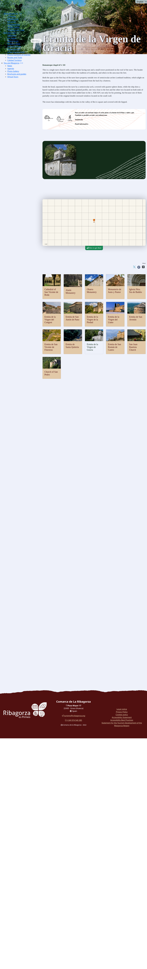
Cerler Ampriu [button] (21, 304)
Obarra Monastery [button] (19, 356)
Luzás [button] (14, 333)
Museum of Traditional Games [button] (23, 468)
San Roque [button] (20, 261)
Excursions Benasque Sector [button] (22, 81)
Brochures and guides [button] (16, 74)
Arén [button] (14, 316)
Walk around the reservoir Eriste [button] (21, 648)
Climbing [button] (15, 230)
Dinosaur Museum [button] (19, 462)
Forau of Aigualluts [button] (19, 158)
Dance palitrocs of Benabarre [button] (23, 574)
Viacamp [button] (15, 342)
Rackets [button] (15, 216)
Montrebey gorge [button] (18, 153)
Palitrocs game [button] (17, 565)
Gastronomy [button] (13, 24)
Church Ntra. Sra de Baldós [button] (22, 413)
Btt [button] (13, 236)
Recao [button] (14, 619)
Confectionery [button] (17, 602)
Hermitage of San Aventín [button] (21, 387)
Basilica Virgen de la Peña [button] (22, 428)
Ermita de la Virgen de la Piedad (92, 320)
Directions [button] (11, 35)
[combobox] (39, 41)
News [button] (9, 66)
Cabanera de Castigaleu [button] (24, 270)
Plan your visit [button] (10, 33)
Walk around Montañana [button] (18, 651)
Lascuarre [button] (16, 330)
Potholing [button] (16, 241)
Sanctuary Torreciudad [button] (20, 425)
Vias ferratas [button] (17, 233)
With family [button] (13, 27)
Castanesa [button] (19, 290)
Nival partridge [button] (18, 121)
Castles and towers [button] (16, 313)
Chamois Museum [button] (19, 470)
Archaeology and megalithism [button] (20, 433)
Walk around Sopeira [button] (16, 634)
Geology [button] (12, 144)
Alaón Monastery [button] (18, 353)
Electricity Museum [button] (19, 493)
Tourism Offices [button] (14, 46)
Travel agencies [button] (14, 49)
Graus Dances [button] (17, 551)
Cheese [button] (15, 591)
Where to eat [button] (12, 41)
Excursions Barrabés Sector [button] (22, 84)
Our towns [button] (11, 38)
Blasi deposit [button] (17, 459)
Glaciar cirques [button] (18, 161)
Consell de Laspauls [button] (19, 562)
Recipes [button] (12, 611)
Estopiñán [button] (16, 324)
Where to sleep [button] (13, 44)
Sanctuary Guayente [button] (19, 430)
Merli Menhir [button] (17, 439)
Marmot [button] (15, 127)
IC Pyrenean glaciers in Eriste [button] (23, 101)
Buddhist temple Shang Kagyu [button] (23, 419)
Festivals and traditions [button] (17, 545)
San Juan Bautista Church (133, 347)
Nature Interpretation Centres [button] (19, 87)
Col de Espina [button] (21, 284)
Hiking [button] (14, 227)
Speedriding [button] (16, 218)
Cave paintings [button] (17, 436)
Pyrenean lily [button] (17, 141)
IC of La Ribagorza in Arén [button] (22, 107)
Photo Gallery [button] (13, 71)
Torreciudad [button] (20, 264)
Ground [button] (11, 221)
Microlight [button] (16, 187)
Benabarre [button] (16, 319)
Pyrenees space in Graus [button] (21, 110)
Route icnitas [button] (17, 456)
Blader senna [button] (17, 138)
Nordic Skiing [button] (17, 210)
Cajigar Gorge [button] (17, 155)
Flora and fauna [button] (14, 112)
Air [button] (10, 181)
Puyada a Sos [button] (21, 299)
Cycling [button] (15, 244)
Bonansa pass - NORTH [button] (25, 276)
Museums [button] (12, 465)
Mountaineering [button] (18, 224)
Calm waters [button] (17, 193)
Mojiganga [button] (16, 554)
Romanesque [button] (13, 344)
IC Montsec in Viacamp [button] (21, 104)
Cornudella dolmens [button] (19, 445)
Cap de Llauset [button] (21, 287)
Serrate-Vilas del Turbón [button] (25, 273)
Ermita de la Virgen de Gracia (92, 347)
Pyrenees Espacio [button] (18, 485)
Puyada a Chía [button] (21, 293)
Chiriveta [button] (15, 322)
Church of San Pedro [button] (20, 362)
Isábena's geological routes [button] (22, 173)
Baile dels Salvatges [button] (19, 559)
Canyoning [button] (16, 201)
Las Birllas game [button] (18, 568)
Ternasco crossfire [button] (19, 622)
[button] (20, 13)
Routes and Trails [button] (15, 30)
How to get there (94, 248)
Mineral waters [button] (17, 605)
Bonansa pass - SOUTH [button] (25, 279)
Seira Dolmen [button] (17, 442)
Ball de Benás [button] (17, 556)
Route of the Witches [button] (16, 637)
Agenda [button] (10, 68)
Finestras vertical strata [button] (20, 170)
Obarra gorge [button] (17, 150)
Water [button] (11, 190)
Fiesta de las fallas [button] (19, 576)
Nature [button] (11, 16)
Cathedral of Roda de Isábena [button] (23, 422)
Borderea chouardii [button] (19, 132)
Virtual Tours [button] (12, 77)
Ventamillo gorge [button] (18, 147)
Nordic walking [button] (18, 307)
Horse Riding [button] (17, 238)
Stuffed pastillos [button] (18, 625)
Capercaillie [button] (16, 118)
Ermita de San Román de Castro (114, 347)
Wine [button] (14, 608)
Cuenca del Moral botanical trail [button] (21, 642)
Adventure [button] (13, 19)
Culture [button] (11, 22)
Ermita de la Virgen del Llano (113, 320)
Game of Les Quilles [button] (20, 571)
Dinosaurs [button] (12, 453)
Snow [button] (11, 204)
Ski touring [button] (16, 213)
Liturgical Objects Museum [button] (22, 491)
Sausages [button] (15, 588)
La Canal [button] (19, 259)
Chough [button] (15, 130)
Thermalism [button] (13, 175)
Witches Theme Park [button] (20, 516)
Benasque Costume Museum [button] (22, 542)
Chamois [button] (15, 124)
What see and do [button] (11, 13)
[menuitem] (19, 21)
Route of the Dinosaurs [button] (17, 640)
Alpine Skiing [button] (17, 207)
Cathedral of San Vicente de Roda (51, 292)
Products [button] (12, 582)
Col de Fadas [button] (21, 281)
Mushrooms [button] (16, 594)
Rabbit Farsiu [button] (17, 614)
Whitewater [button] (16, 196)
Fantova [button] (15, 327)
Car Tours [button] (12, 657)
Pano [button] (14, 336)
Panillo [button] (18, 267)
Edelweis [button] (15, 135)
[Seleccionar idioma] (141, 1)
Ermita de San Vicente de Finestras (50, 347)
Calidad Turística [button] (14, 60)
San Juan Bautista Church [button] (21, 365)
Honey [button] (14, 599)
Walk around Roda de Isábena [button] (20, 631)
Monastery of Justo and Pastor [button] (23, 359)
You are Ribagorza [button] (11, 63)
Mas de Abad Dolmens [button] (20, 448)
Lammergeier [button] (17, 115)
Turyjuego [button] (12, 645)
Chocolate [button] (16, 597)
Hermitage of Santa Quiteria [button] (22, 379)
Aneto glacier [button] (17, 164)
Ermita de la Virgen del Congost (50, 320)
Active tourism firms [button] (16, 52)
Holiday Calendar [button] (18, 548)
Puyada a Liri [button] (21, 296)
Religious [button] (12, 416)
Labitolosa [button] (16, 450)
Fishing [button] (15, 198)
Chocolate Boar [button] (18, 617)
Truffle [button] (14, 585)
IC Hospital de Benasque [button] (21, 502)
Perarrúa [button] (15, 339)
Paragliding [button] (16, 184)
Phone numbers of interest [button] (18, 55)
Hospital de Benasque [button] (24, 301)
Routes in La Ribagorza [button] (17, 660)
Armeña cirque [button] (17, 167)
